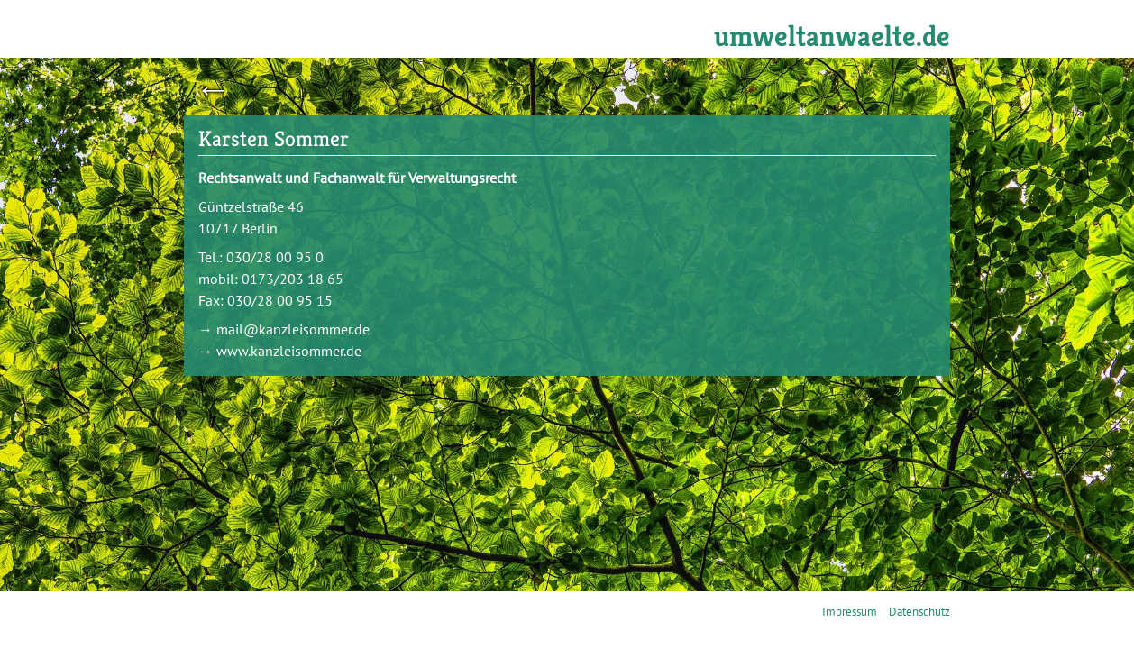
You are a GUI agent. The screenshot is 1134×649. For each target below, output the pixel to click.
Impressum (849, 611)
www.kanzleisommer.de (288, 351)
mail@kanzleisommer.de (293, 329)
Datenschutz (919, 611)
